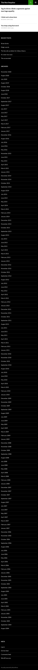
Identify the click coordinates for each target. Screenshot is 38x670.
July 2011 (4, 328)
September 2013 (6, 231)
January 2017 (5, 131)
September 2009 (6, 409)
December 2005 (6, 576)
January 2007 (5, 528)
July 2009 (4, 417)
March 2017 (5, 124)
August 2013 (5, 235)
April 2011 (4, 339)
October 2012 (5, 272)
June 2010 (4, 376)
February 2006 (5, 569)
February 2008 (5, 480)
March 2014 (5, 209)
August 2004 (5, 628)
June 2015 (4, 157)
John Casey (10, 19)
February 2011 (5, 346)
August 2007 (5, 502)
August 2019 (5, 83)
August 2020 (5, 75)
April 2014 (4, 205)
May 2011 (4, 335)
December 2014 (6, 176)
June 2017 (4, 112)
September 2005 (6, 587)
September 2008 (6, 454)
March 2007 (5, 521)
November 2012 (6, 268)
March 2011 (5, 343)
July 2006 (4, 550)
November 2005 (6, 580)
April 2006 (4, 561)
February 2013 (5, 257)
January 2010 (5, 395)
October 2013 (5, 228)
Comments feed (6, 654)
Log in (3, 647)
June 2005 (4, 599)
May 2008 (4, 469)
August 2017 (5, 105)
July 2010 (4, 372)
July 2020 (4, 79)
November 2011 (6, 313)
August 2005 (5, 591)
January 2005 (5, 613)
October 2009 (5, 406)
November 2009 (6, 402)
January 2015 (5, 172)
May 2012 (4, 291)
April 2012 (4, 294)
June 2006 (4, 554)
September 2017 (6, 101)
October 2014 (5, 183)
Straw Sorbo (5, 43)
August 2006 (5, 547)
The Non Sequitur (8, 2)
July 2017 (4, 109)
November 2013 (6, 224)
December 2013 (6, 220)
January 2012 (5, 305)
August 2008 (5, 458)
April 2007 (4, 517)
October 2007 (5, 495)
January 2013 (5, 261)
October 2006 (5, 539)
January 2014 (5, 216)
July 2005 (4, 595)
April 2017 (4, 120)
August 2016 (5, 138)
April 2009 (4, 428)
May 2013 (4, 246)
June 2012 (4, 287)
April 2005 (4, 602)
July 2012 (4, 283)
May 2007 (4, 513)
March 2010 (5, 387)
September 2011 (6, 320)
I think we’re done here (9, 17)
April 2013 (4, 250)
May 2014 (4, 202)
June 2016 (4, 146)
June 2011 (4, 331)
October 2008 (5, 450)
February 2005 (5, 610)
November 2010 (6, 357)
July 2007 (4, 506)
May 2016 (4, 150)
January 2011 (5, 350)
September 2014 (6, 187)
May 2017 (4, 116)
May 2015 (4, 161)
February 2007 (5, 524)
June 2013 (4, 242)
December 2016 (6, 135)
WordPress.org (6, 658)
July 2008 (4, 461)
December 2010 (6, 354)
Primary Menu (35, 2)
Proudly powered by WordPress (9, 667)
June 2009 (4, 420)
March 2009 (5, 432)
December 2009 (6, 398)
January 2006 (5, 573)
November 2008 (6, 446)
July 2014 (4, 194)
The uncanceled (6, 58)
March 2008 (5, 476)
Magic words (5, 47)
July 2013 (4, 239)
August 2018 (5, 90)
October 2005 (5, 584)
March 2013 (5, 253)
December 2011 (6, 309)
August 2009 (5, 413)
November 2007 (6, 491)
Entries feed (5, 651)
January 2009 (5, 439)
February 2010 (5, 391)
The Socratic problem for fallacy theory (13, 51)
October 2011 (5, 317)
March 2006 (5, 565)
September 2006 (6, 543)
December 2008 (6, 443)
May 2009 (4, 424)
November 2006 (6, 536)
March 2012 (5, 298)
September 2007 (6, 498)
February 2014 (5, 213)
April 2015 (4, 164)
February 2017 (5, 127)
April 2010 (4, 383)
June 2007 (4, 510)
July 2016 (4, 142)
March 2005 (5, 606)
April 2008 (4, 472)
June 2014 (4, 198)
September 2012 (6, 276)
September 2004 (6, 625)
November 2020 (6, 72)
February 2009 (5, 435)
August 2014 (5, 190)
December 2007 (6, 487)
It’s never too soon (6, 54)
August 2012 (5, 279)
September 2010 (6, 365)
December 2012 (6, 265)
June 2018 (4, 94)
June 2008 (4, 465)
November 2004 (6, 617)
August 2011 (5, 324)
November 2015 (6, 153)
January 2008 (5, 484)
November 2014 (6, 179)
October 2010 (5, 361)
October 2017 (5, 98)
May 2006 (4, 558)
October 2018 (5, 87)
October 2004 (5, 621)
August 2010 (5, 369)
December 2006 (6, 532)
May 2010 (4, 380)
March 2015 (5, 168)
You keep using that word (10, 25)
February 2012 (5, 302)
